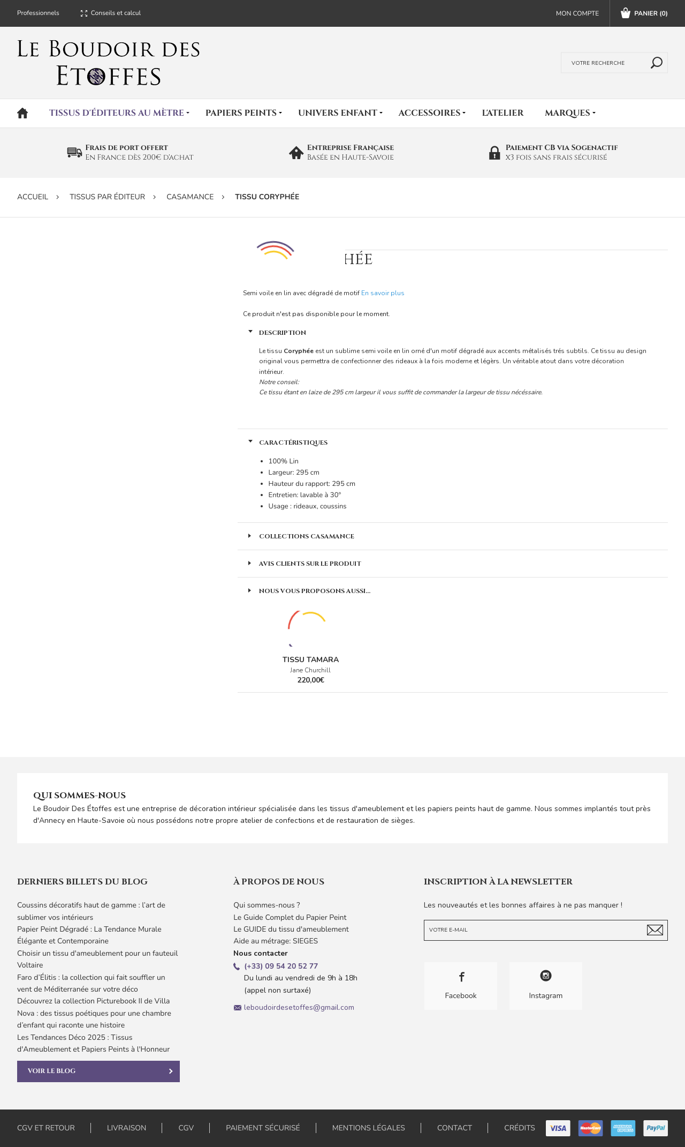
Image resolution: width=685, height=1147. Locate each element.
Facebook (460, 985)
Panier (644, 14)
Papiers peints (241, 113)
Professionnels (38, 13)
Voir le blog (100, 1071)
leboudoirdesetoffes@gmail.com (299, 1007)
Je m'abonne (655, 930)
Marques (567, 113)
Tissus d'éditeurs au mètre (116, 113)
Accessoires (430, 113)
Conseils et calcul (116, 13)
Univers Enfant (337, 113)
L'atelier (502, 113)
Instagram (545, 985)
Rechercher (654, 63)
